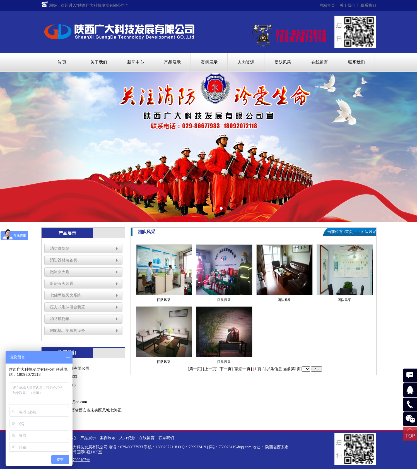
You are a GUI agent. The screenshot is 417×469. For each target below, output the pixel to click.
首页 (349, 232)
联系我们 (368, 5)
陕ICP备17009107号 (73, 460)
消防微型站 (59, 248)
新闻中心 (135, 62)
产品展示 (172, 62)
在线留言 (319, 62)
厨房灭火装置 (61, 284)
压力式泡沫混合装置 (67, 307)
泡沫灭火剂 (59, 272)
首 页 (62, 62)
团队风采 (282, 62)
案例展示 (209, 62)
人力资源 (246, 62)
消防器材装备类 (63, 260)
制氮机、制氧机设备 (67, 330)
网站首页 (327, 5)
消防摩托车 (59, 319)
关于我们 (347, 5)
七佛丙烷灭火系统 (65, 295)
